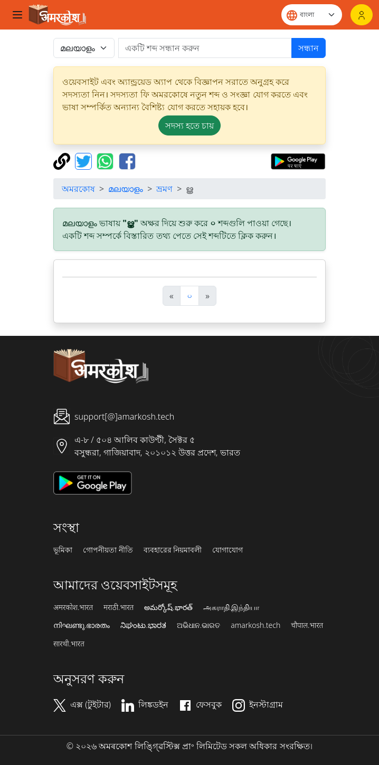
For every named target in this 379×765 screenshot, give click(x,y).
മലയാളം (125, 189)
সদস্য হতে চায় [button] (189, 125)
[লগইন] (361, 14)
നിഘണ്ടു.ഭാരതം (81, 625)
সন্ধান (308, 48)
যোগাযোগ (227, 550)
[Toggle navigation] (17, 14)
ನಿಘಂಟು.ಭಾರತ (143, 625)
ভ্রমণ (164, 189)
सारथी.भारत (68, 644)
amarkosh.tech (255, 625)
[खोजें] (205, 48)
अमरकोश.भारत (73, 607)
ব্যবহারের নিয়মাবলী (173, 550)
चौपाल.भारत (307, 625)
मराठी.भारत (118, 607)
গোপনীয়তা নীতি (108, 550)
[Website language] (311, 14)
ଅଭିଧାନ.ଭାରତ (198, 625)
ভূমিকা (62, 550)
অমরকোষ (78, 189)
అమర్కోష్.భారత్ (168, 607)
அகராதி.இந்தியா (231, 607)
